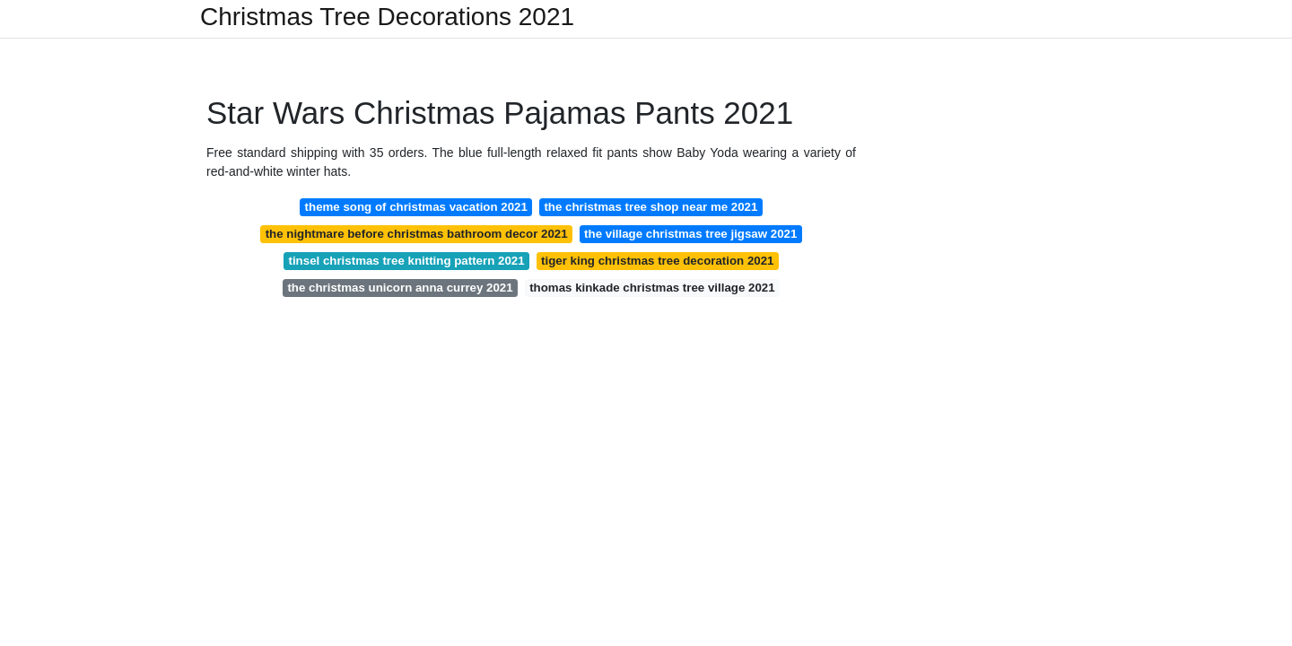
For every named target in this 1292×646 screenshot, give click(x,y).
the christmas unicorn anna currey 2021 (399, 287)
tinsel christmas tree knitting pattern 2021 (407, 260)
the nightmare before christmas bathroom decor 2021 (417, 233)
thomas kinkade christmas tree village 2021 (651, 287)
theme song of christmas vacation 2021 (416, 207)
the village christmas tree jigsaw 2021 (690, 233)
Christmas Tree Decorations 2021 (387, 17)
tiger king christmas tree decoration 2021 (657, 260)
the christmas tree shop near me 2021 (650, 207)
